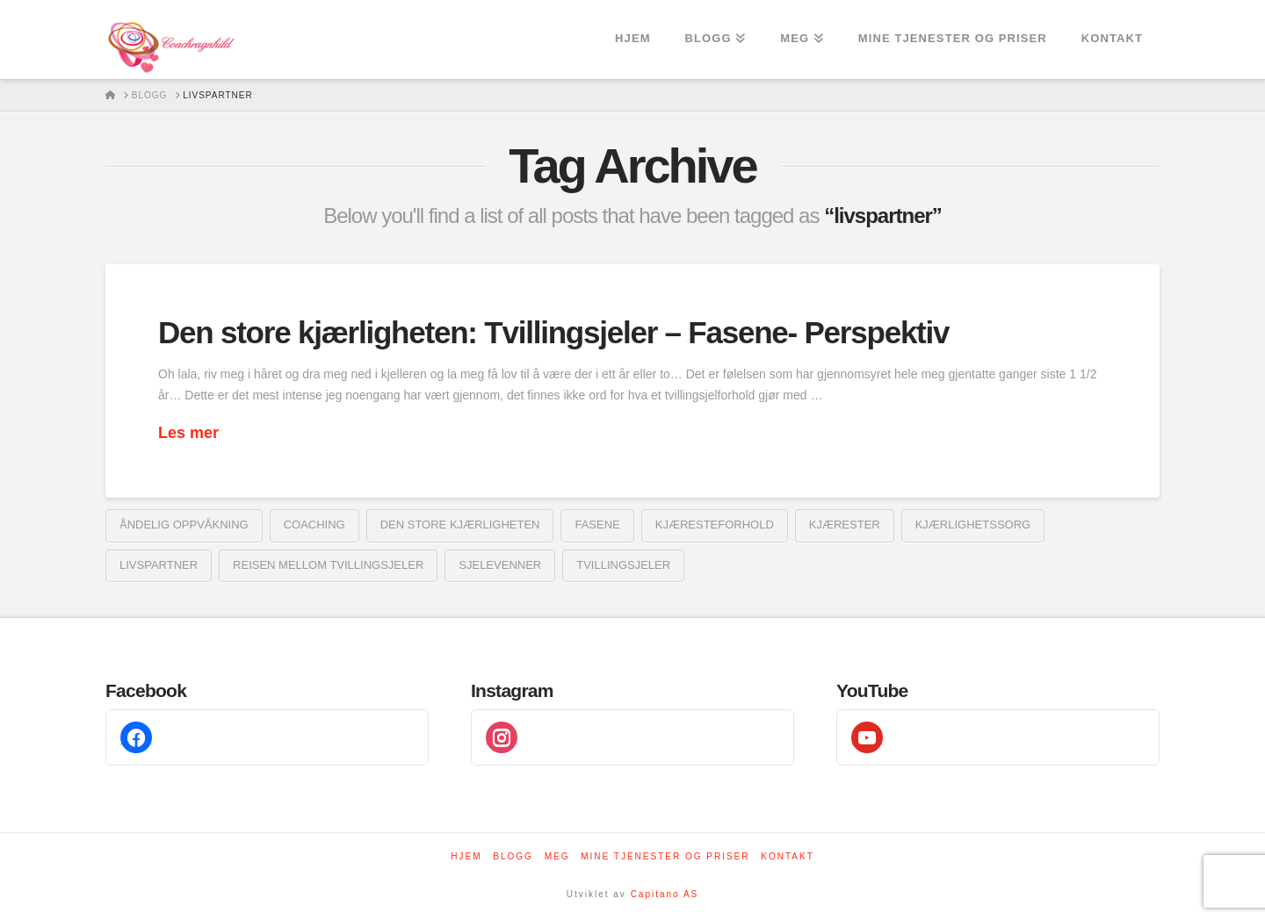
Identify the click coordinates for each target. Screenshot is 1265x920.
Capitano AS (665, 894)
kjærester (844, 524)
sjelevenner (500, 564)
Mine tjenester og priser (665, 856)
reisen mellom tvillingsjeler (328, 564)
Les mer (188, 433)
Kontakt (787, 856)
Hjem (466, 856)
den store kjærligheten (460, 524)
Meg (557, 856)
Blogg (513, 856)
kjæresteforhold (714, 524)
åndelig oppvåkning (184, 524)
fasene (597, 524)
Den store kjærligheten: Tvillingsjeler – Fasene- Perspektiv (553, 332)
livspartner (158, 564)
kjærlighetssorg (972, 524)
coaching (314, 524)
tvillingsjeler (623, 564)
